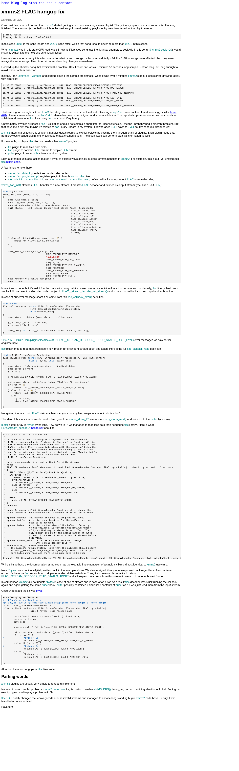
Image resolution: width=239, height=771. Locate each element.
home (5, 3)
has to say (37, 454)
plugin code (10, 168)
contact (65, 3)
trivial (39, 642)
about (51, 3)
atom (33, 3)
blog (15, 3)
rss (42, 3)
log (24, 3)
